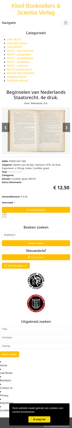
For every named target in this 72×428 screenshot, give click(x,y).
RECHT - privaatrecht (19, 54)
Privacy (4, 395)
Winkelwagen (16, 265)
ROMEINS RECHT (17, 77)
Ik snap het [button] (39, 419)
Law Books (6, 373)
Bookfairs (5, 380)
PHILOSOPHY (14, 47)
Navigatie (9, 23)
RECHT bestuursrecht (19, 69)
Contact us (6, 388)
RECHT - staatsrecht (18, 62)
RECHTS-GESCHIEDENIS (21, 73)
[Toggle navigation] (65, 23)
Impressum (6, 403)
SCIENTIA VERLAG (17, 80)
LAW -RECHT (14, 39)
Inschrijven (36, 257)
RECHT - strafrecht (17, 65)
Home (3, 365)
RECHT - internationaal (20, 50)
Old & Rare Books (17, 43)
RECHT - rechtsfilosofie (20, 58)
